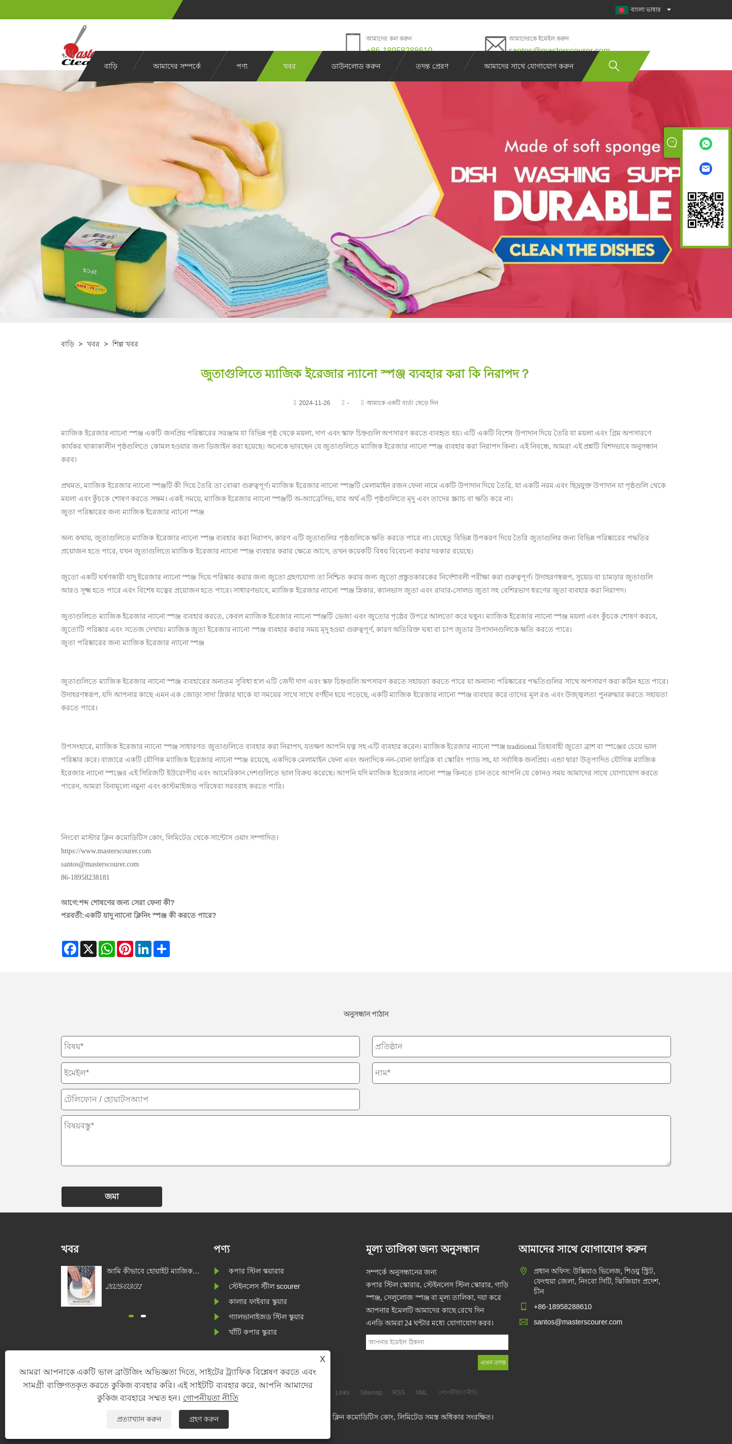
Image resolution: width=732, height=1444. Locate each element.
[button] (131, 1316)
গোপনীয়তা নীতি (210, 1398)
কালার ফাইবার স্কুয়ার (258, 1301)
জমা (112, 1196)
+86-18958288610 (399, 50)
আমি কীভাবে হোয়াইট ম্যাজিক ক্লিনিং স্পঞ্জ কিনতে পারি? (150, 1271)
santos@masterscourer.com (559, 50)
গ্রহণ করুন (204, 1419)
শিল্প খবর (125, 344)
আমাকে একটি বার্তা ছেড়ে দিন (402, 403)
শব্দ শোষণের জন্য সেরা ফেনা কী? (127, 903)
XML (421, 1392)
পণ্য (242, 85)
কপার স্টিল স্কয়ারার (256, 1271)
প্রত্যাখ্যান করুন (139, 1419)
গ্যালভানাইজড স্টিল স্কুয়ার (266, 1317)
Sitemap (371, 1392)
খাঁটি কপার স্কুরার (253, 1332)
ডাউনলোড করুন (355, 85)
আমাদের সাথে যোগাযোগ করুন (528, 85)
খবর (289, 85)
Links (343, 1392)
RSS (398, 1392)
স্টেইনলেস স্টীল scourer (264, 1286)
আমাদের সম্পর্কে (177, 85)
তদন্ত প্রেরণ (432, 85)
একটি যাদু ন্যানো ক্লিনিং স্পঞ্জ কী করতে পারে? (150, 915)
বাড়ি (110, 85)
